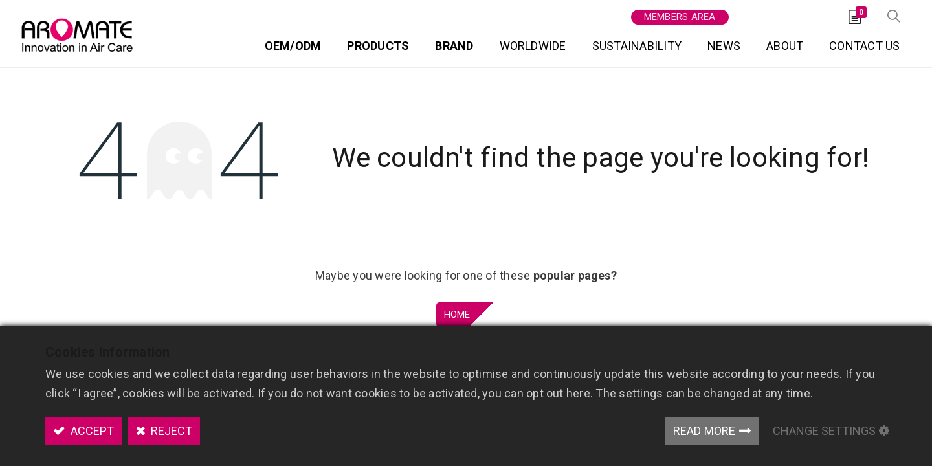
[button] (893, 13)
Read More (704, 431)
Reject (170, 431)
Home (457, 309)
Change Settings (824, 431)
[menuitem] (292, 44)
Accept (91, 431)
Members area (679, 13)
